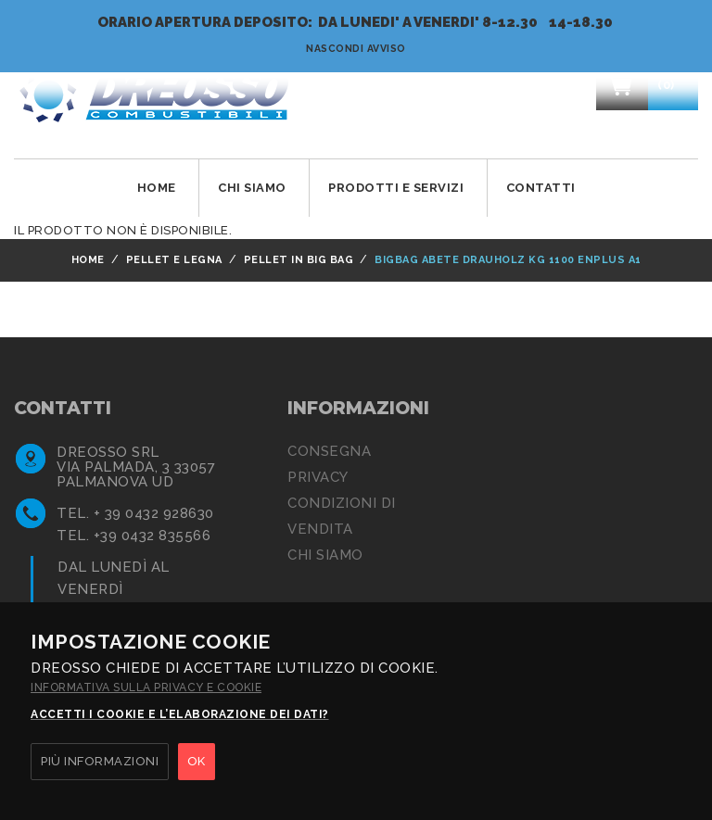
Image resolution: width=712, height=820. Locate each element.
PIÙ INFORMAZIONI (100, 761)
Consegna (329, 451)
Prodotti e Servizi (396, 188)
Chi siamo (325, 555)
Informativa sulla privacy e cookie (146, 687)
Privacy (318, 477)
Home (156, 188)
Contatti (541, 188)
